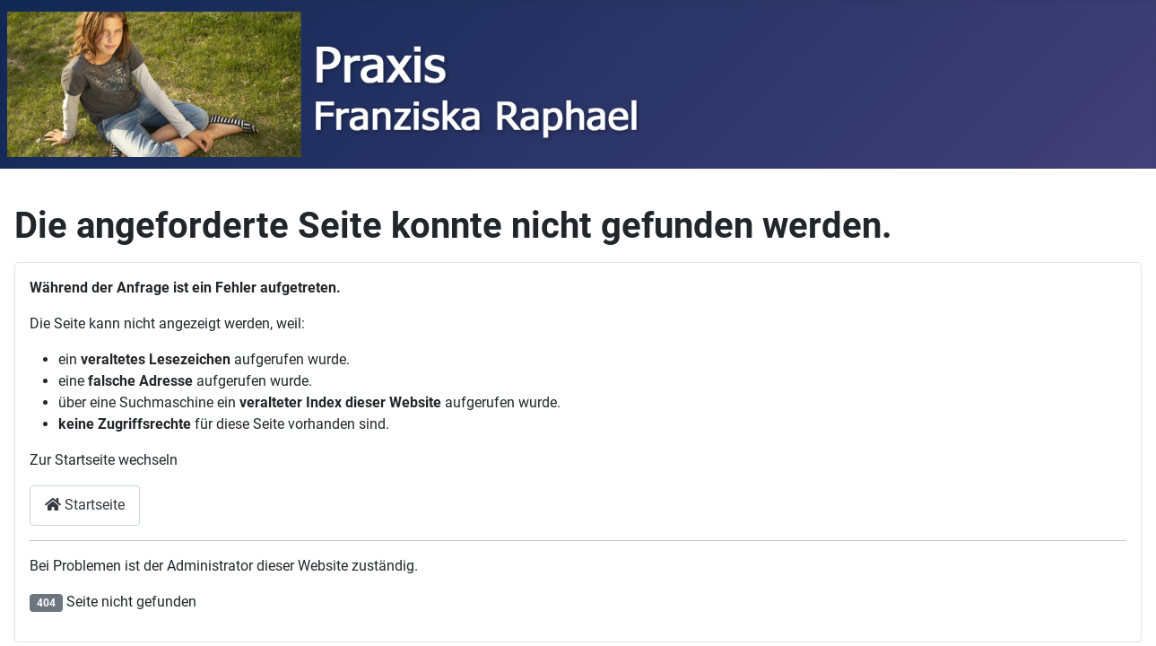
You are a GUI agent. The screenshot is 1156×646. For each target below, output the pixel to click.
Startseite (85, 504)
